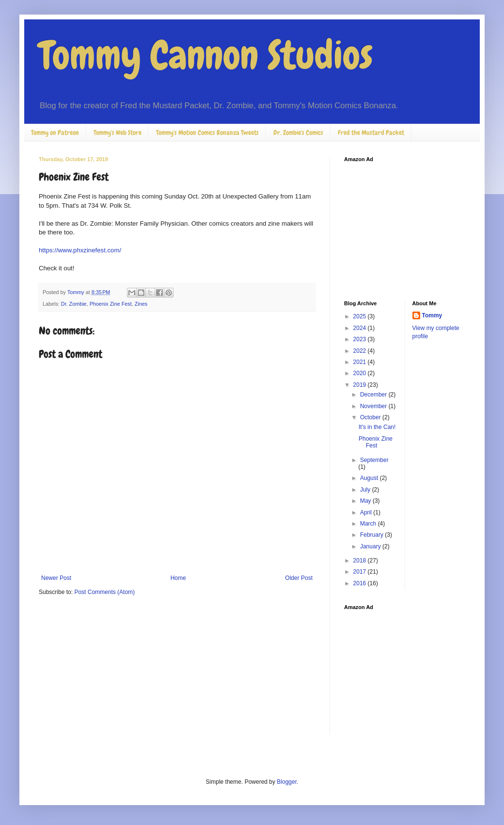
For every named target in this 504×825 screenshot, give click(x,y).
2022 (360, 350)
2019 (360, 384)
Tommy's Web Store (118, 132)
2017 (360, 571)
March (369, 523)
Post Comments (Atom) (104, 592)
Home (178, 578)
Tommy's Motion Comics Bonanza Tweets (207, 132)
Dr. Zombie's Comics (298, 132)
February (372, 534)
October (371, 417)
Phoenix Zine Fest (111, 304)
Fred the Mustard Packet (371, 132)
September (374, 460)
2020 (360, 373)
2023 (360, 339)
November (374, 406)
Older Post (299, 578)
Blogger (287, 781)
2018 (360, 560)
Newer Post (56, 578)
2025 (360, 316)
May (366, 500)
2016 (360, 583)
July (366, 489)
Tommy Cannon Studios (206, 55)
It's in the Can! (377, 427)
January (371, 546)
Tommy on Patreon (55, 132)
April (366, 512)
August (370, 478)
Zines (141, 304)
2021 (360, 362)
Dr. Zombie (74, 304)
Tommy (432, 315)
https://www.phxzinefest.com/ (80, 250)
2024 (360, 328)
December (374, 394)
